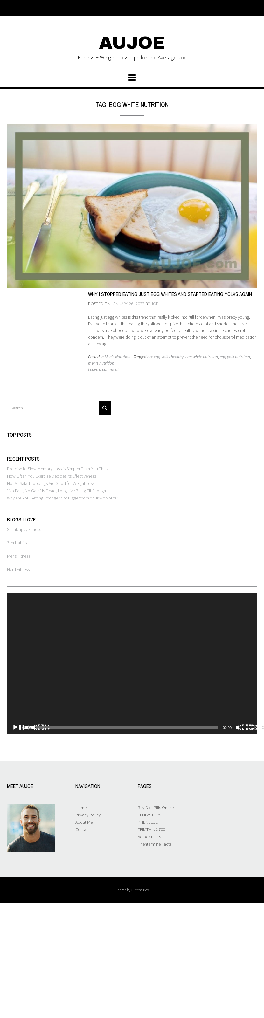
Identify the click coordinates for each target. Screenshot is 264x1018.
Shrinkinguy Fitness (24, 529)
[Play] (31, 727)
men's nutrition (101, 363)
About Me (84, 822)
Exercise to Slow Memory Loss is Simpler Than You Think (57, 468)
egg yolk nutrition (235, 357)
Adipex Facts (149, 837)
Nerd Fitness (18, 569)
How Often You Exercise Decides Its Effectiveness (51, 476)
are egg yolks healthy (165, 357)
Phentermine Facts (154, 844)
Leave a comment (103, 369)
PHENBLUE (148, 822)
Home (81, 807)
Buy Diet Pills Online (156, 807)
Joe (154, 303)
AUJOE (132, 42)
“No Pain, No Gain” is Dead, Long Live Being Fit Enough (56, 490)
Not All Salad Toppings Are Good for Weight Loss (50, 483)
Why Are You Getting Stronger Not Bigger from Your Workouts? (62, 498)
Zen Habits (17, 543)
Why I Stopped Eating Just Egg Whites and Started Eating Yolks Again (170, 294)
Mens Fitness (18, 556)
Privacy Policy (88, 815)
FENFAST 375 (149, 815)
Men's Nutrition (117, 357)
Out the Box (140, 889)
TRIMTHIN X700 (151, 829)
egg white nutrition (201, 357)
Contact (82, 829)
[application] (132, 663)
